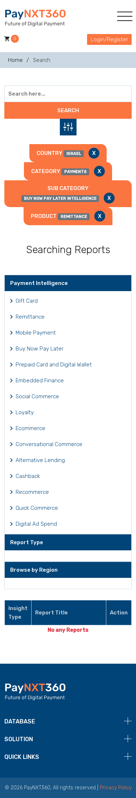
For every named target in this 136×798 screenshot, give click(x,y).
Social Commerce (37, 396)
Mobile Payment (36, 332)
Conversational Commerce (49, 444)
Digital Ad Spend (36, 524)
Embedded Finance (40, 380)
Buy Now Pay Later (39, 348)
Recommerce (32, 492)
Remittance (30, 317)
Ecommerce (30, 428)
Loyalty (25, 412)
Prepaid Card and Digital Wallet (54, 364)
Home (15, 60)
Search (68, 110)
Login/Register (109, 39)
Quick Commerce (37, 508)
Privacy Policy (116, 788)
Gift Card (27, 301)
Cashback (28, 476)
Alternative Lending (40, 460)
